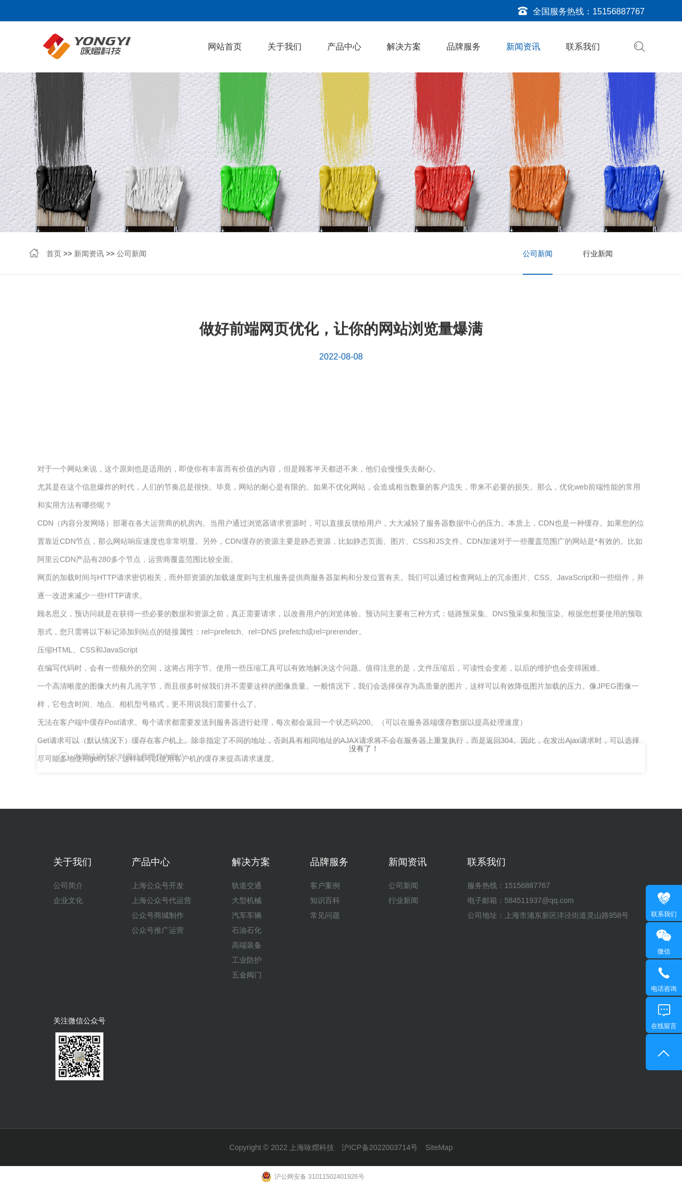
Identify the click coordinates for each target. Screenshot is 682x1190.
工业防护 (247, 960)
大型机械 (247, 900)
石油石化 (247, 930)
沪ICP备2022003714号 (380, 1147)
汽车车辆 (247, 915)
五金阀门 (247, 975)
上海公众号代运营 (161, 900)
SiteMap (438, 1147)
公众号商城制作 (158, 915)
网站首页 (225, 46)
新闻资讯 (523, 46)
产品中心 (344, 46)
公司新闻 (132, 255)
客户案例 (325, 885)
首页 (53, 255)
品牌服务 (463, 46)
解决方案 (404, 46)
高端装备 (247, 945)
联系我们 (583, 46)
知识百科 (325, 900)
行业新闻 (598, 255)
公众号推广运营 (158, 930)
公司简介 (68, 885)
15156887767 (618, 11)
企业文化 (68, 900)
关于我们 (284, 46)
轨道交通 (247, 885)
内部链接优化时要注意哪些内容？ (129, 764)
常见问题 (325, 915)
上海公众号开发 (158, 885)
